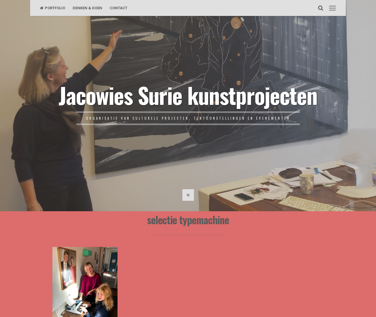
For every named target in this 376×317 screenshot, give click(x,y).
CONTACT (118, 8)
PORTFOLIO (52, 8)
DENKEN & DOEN (87, 8)
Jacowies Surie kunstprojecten (188, 94)
